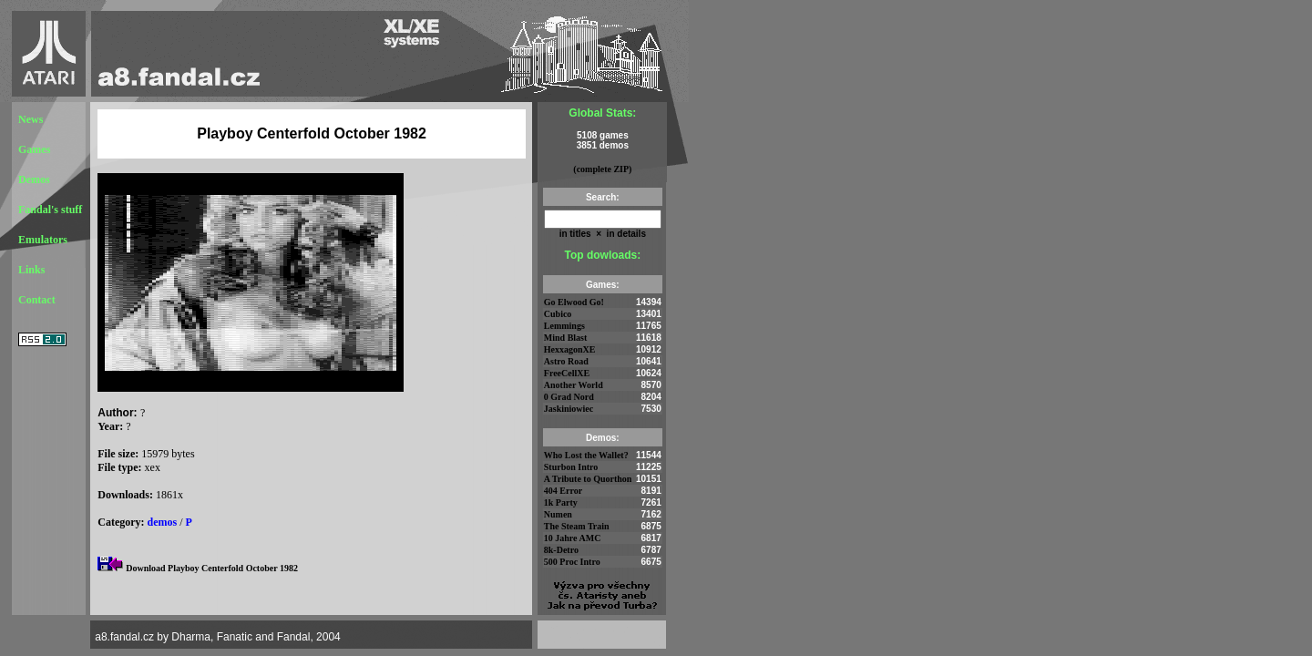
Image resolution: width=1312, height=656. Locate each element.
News (30, 119)
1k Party (561, 502)
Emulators (42, 239)
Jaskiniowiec (568, 409)
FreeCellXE (566, 373)
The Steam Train (577, 526)
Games (34, 149)
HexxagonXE (570, 349)
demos (163, 522)
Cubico (558, 314)
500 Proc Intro (572, 562)
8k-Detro (561, 550)
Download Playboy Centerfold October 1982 (212, 568)
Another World (573, 385)
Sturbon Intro (571, 467)
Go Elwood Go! (574, 302)
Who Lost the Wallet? (586, 455)
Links (31, 269)
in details (625, 234)
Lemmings (564, 326)
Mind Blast (566, 338)
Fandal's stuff (50, 209)
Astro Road (566, 361)
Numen (558, 514)
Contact (37, 299)
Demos (34, 179)
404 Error (563, 491)
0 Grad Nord (569, 397)
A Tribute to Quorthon (588, 479)
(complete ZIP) (602, 169)
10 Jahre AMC (572, 538)
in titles (575, 234)
